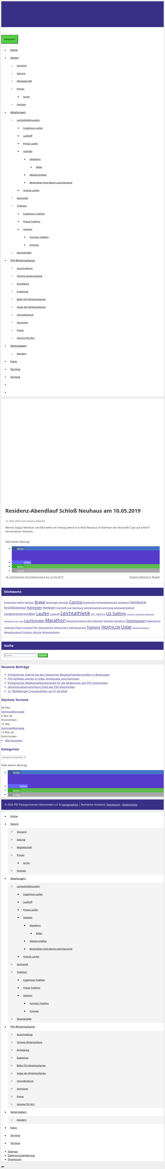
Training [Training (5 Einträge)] (93, 627)
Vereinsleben (19, 346)
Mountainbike (24, 252)
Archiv (26, 96)
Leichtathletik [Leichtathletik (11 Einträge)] (75, 613)
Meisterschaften (38, 174)
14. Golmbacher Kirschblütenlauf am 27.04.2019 (34, 577)
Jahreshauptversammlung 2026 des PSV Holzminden (41, 687)
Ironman (34, 244)
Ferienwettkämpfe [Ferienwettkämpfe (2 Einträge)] (106, 602)
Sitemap (13, 1151)
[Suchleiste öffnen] (3, 31)
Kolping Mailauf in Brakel (145, 577)
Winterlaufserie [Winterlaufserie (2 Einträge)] (51, 632)
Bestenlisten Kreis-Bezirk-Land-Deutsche (51, 182)
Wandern (21, 353)
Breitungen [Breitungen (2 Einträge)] (52, 602)
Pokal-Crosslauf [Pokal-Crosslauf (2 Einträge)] (24, 627)
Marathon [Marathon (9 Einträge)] (55, 620)
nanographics (70, 804)
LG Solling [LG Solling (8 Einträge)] (116, 613)
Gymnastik (22, 198)
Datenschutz (129, 804)
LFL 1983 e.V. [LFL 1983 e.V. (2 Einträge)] (98, 614)
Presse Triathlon (31, 221)
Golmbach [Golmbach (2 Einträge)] (123, 602)
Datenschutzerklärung (21, 1155)
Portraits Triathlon (39, 237)
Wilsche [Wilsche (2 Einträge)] (37, 632)
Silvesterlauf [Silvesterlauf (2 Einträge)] (61, 627)
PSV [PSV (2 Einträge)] (36, 627)
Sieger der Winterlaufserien (31, 307)
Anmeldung (23, 283)
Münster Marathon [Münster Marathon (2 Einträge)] (114, 621)
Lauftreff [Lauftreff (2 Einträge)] (55, 614)
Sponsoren (22, 322)
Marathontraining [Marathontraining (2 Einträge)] (76, 621)
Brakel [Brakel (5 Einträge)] (40, 602)
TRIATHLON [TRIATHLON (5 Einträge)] (110, 627)
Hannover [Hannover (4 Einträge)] (34, 607)
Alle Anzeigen (14, 740)
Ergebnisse (22, 291)
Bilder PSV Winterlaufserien (31, 299)
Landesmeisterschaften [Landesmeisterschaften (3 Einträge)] (19, 614)
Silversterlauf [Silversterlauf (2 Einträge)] (46, 627)
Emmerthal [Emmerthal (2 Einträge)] (89, 602)
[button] (10, 384)
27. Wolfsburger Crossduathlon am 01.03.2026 (37, 691)
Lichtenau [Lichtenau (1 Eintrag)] (130, 614)
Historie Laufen (31, 190)
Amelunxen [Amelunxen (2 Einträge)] (10, 602)
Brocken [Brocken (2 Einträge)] (64, 602)
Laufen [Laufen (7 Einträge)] (42, 613)
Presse (22, 89)
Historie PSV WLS (26, 338)
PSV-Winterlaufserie (24, 260)
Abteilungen (19, 112)
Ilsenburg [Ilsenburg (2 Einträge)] (77, 607)
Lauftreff (27, 135)
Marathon (37, 159)
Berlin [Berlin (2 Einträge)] (21, 602)
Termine (15, 369)
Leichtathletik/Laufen (30, 120)
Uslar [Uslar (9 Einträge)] (126, 627)
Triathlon (23, 206)
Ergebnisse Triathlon (34, 213)
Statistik (29, 151)
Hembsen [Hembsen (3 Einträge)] (49, 608)
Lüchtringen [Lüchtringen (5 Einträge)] (34, 620)
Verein (15, 58)
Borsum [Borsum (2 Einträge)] (29, 602)
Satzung (21, 73)
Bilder (39, 167)
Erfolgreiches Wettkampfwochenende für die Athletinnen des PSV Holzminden (58, 683)
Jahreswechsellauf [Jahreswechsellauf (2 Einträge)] (124, 607)
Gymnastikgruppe (12, 711)
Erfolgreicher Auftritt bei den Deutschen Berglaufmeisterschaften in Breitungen (59, 674)
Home (14, 50)
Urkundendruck (25, 314)
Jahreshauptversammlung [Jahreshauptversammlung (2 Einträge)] (98, 607)
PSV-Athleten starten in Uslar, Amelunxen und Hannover (43, 679)
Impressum (113, 804)
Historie (29, 229)
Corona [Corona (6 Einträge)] (75, 602)
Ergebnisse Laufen (33, 128)
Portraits (21, 104)
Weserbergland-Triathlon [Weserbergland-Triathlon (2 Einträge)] (18, 632)
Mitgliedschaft (24, 81)
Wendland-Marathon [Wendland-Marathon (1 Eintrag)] (141, 628)
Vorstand (21, 65)
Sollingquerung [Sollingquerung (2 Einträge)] (77, 627)
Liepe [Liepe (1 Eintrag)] (21, 621)
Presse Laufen (30, 143)
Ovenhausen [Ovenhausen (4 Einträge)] (136, 620)
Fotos (13, 361)
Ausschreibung (25, 268)
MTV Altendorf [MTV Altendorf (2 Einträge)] (95, 621)
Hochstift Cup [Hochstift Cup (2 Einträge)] (64, 607)
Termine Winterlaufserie (29, 276)
